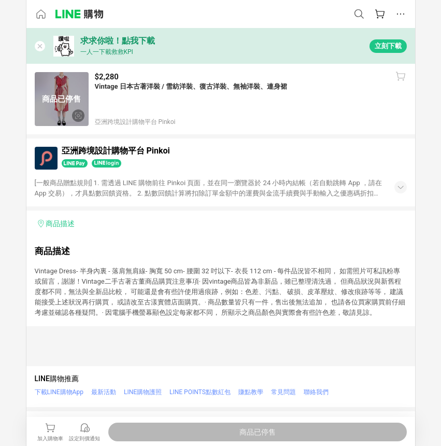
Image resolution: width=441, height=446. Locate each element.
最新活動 (103, 392)
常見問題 (283, 392)
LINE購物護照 (143, 392)
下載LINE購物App (59, 392)
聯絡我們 (316, 392)
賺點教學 (250, 392)
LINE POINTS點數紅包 (200, 392)
